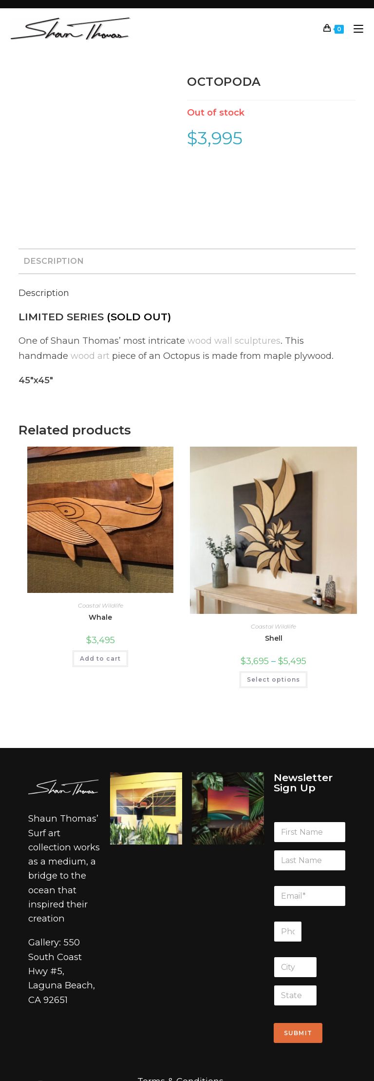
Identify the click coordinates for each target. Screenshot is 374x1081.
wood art (38, 286)
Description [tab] (53, 192)
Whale (100, 548)
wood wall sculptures (231, 271)
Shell (273, 569)
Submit (298, 963)
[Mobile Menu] (354, 28)
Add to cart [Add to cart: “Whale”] (100, 589)
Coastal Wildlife (100, 536)
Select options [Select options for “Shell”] (273, 610)
